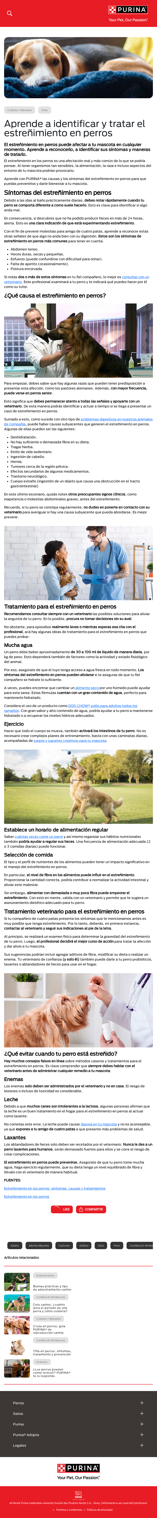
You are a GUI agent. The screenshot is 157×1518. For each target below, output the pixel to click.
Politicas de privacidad (99, 1509)
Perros (18, 1403)
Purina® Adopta (26, 1435)
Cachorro (64, 1245)
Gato (101, 1245)
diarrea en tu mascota (99, 1124)
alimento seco (87, 688)
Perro (117, 1245)
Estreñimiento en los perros (26, 1196)
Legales (19, 1445)
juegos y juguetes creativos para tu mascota (70, 740)
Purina (18, 1424)
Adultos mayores (39, 1245)
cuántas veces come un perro (39, 836)
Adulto (15, 1245)
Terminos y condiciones (69, 1509)
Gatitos (84, 1245)
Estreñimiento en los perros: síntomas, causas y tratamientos (54, 1188)
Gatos (18, 1413)
